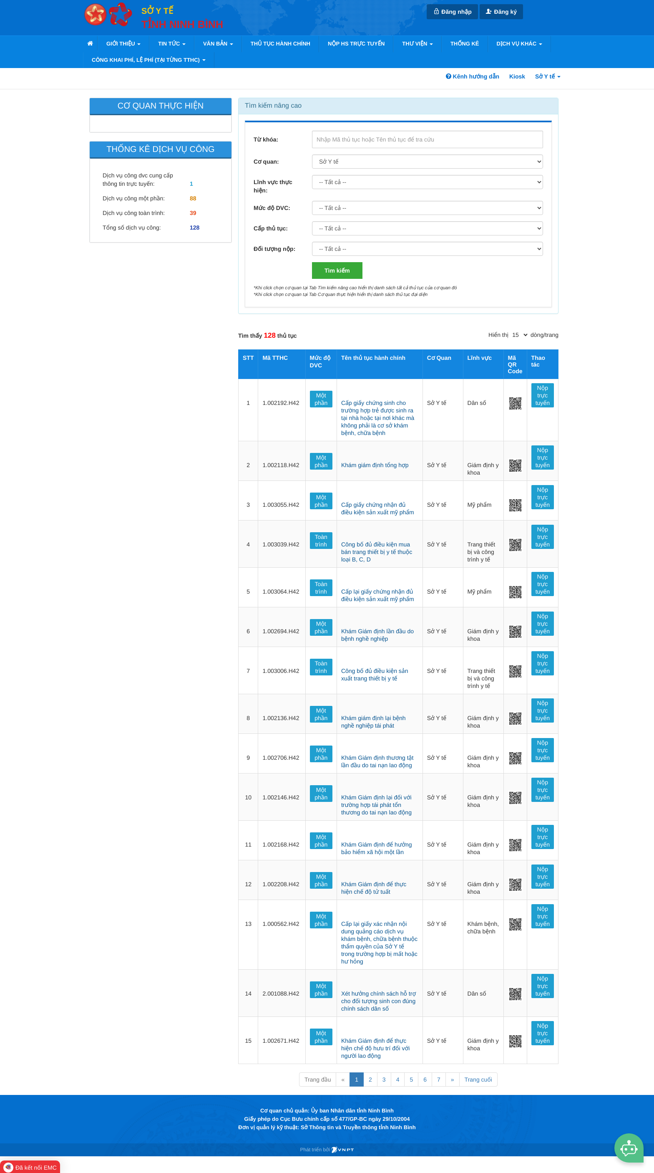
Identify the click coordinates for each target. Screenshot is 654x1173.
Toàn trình (321, 540)
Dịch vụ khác (519, 43)
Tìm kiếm (337, 270)
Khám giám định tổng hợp (375, 465)
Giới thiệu (123, 43)
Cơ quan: (266, 161)
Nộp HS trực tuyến (356, 43)
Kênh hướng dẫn (472, 76)
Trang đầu (317, 1079)
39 (193, 213)
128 (194, 227)
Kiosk (517, 76)
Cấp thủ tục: (271, 228)
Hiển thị (498, 334)
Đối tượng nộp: (274, 248)
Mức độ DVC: (272, 208)
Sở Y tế (548, 76)
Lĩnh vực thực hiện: (273, 186)
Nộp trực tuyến (543, 395)
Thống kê (464, 43)
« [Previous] (343, 1079)
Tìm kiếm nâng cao (273, 105)
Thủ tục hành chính (280, 43)
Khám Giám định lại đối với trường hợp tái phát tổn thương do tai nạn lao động (376, 805)
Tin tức (172, 43)
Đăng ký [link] (501, 11)
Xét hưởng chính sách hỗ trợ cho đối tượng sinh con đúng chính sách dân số (378, 1001)
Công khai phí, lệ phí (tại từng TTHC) (149, 60)
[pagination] (520, 335)
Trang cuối (478, 1079)
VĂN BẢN (218, 43)
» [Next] (452, 1079)
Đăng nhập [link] (452, 11)
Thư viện (417, 43)
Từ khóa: (266, 139)
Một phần (320, 399)
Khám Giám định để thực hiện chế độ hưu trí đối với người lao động (375, 1048)
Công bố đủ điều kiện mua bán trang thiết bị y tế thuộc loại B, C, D (376, 552)
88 (193, 198)
